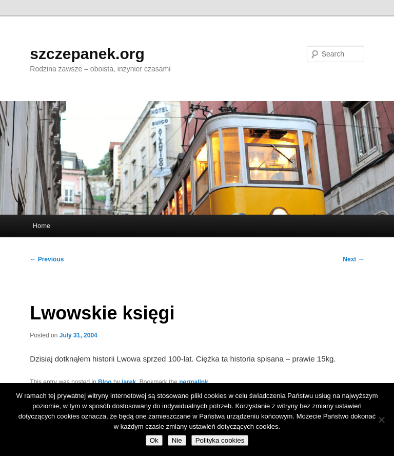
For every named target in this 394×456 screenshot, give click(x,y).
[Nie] (381, 419)
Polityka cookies (220, 440)
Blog (105, 382)
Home (42, 226)
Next (353, 259)
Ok (154, 440)
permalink (193, 382)
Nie (177, 440)
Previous (47, 259)
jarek (129, 382)
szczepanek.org (87, 53)
